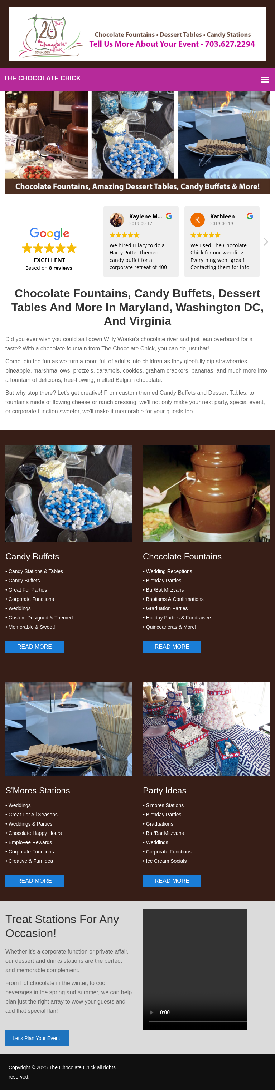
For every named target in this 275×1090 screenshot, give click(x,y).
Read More (34, 647)
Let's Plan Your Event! (37, 1038)
